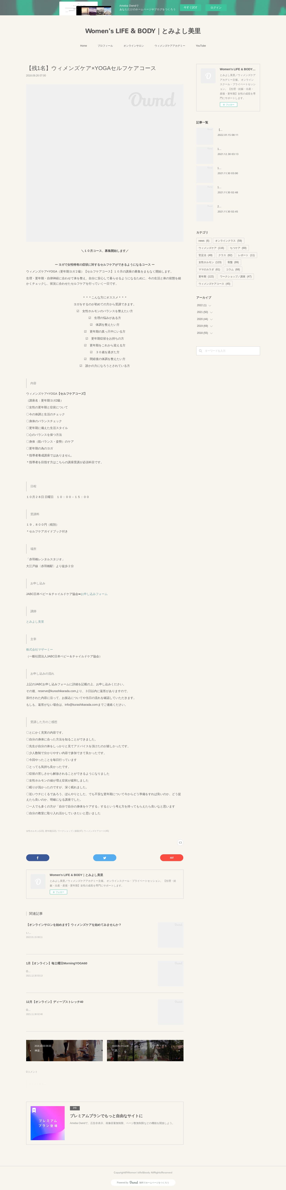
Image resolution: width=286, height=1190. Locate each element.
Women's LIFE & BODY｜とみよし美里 (143, 31)
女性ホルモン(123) (35, 831)
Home (83, 45)
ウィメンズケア (211, 248)
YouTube (201, 45)
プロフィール (105, 45)
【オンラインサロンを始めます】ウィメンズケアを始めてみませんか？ (73, 924)
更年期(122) (50, 831)
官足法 (205, 255)
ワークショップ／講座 (236, 276)
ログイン (216, 7)
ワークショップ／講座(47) (70, 831)
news (204, 240)
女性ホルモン (210, 262)
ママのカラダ (209, 269)
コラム (233, 269)
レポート (246, 255)
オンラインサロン (134, 45)
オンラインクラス (228, 240)
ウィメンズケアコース (214, 283)
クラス (225, 255)
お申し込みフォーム (94, 594)
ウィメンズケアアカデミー (170, 45)
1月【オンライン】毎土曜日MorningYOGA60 (56, 963)
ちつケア (238, 248)
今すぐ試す (191, 7)
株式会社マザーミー (39, 649)
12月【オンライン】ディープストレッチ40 (54, 1002)
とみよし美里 (35, 621)
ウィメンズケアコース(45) (96, 831)
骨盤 (233, 262)
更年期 (206, 276)
